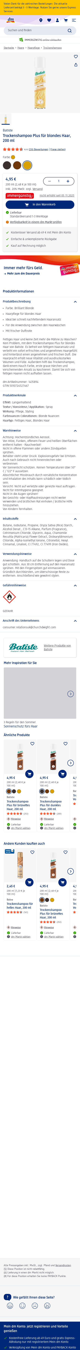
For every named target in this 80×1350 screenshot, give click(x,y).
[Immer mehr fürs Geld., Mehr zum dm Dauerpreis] (40, 270)
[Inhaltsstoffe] (40, 519)
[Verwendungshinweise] (40, 554)
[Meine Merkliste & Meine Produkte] (49, 20)
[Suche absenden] (69, 30)
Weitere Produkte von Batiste (39, 647)
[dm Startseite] (10, 20)
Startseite (9, 48)
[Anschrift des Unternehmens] (40, 621)
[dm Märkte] (41, 20)
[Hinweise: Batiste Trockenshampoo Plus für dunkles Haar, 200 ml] (47, 819)
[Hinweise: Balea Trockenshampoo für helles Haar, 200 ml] (14, 927)
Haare (21, 48)
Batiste (8, 130)
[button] (74, 20)
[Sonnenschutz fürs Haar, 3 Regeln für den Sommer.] (40, 698)
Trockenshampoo (52, 48)
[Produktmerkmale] (40, 395)
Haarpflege (34, 48)
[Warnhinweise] (40, 430)
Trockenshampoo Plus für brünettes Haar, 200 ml (18, 805)
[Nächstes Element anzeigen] (70, 763)
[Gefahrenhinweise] (40, 585)
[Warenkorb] (65, 20)
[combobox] (40, 30)
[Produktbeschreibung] (40, 301)
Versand (38, 189)
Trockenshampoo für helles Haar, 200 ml (20, 906)
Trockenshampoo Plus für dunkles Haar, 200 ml (51, 805)
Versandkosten (63, 1265)
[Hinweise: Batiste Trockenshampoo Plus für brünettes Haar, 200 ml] (14, 819)
